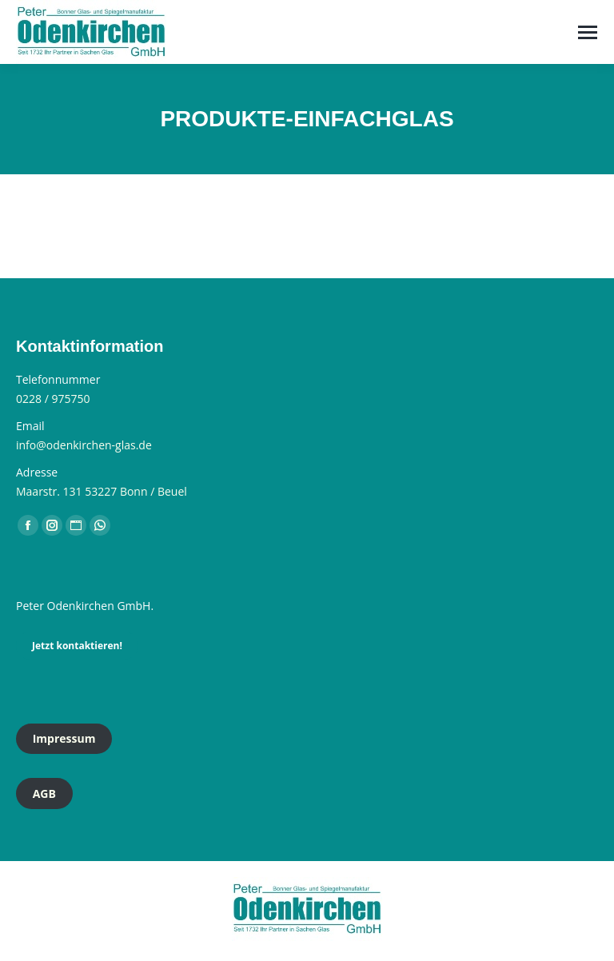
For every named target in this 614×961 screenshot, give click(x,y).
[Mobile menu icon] (587, 32)
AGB (44, 793)
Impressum (64, 738)
